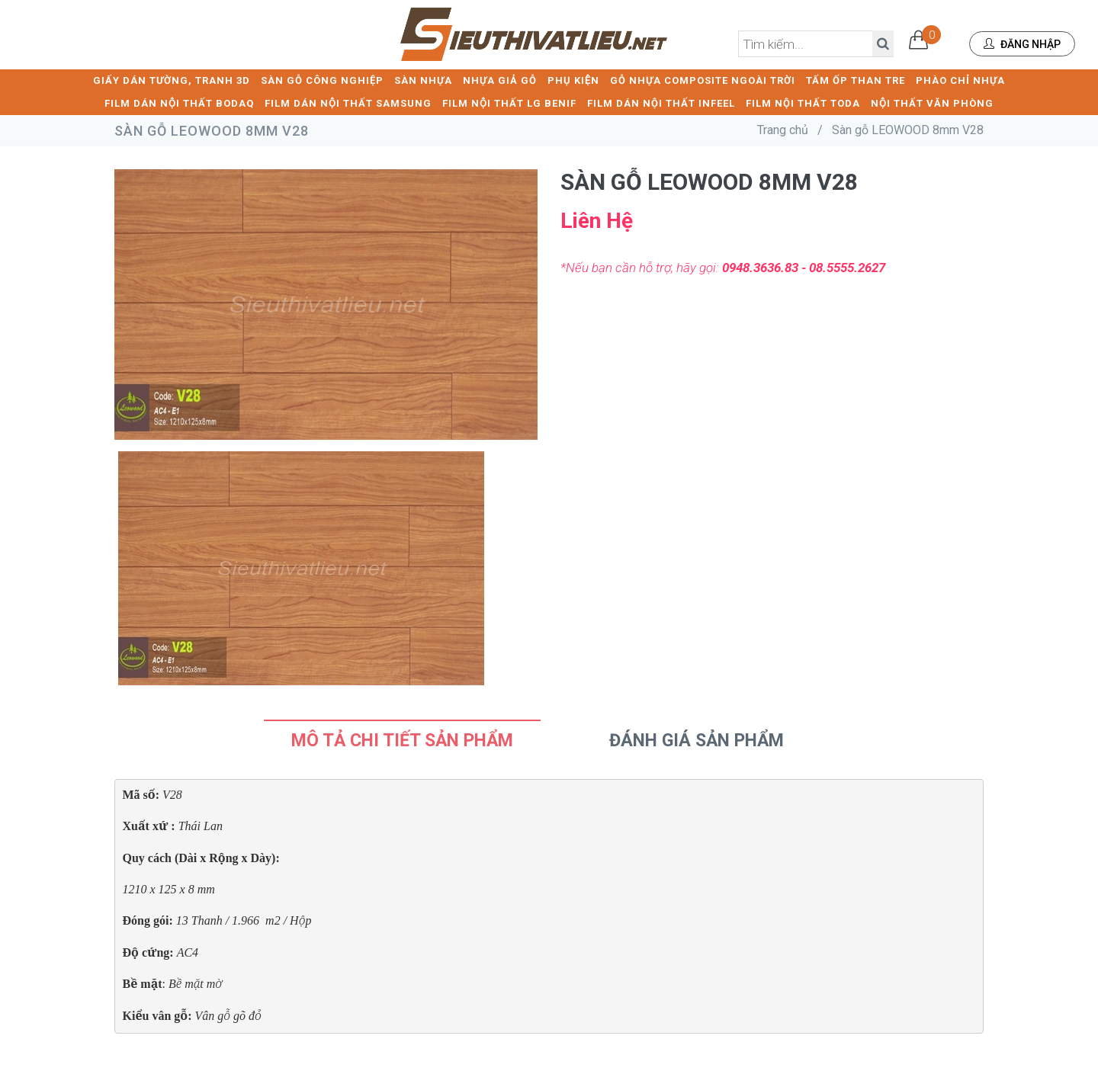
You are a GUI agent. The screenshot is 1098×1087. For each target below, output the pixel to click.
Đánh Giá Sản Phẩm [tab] (696, 740)
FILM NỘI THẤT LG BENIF (509, 103)
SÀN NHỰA (423, 80)
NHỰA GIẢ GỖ (500, 80)
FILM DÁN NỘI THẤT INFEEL (661, 103)
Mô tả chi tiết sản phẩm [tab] (402, 740)
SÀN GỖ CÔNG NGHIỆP (322, 80)
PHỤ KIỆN (573, 80)
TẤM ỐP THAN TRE (855, 80)
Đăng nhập (1022, 44)
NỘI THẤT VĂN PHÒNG (932, 103)
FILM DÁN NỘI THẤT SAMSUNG (348, 103)
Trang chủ (782, 130)
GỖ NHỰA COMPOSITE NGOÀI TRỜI (702, 80)
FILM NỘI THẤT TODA (803, 103)
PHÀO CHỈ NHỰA (960, 80)
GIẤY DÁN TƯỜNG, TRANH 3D (171, 80)
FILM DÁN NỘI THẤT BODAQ (179, 103)
